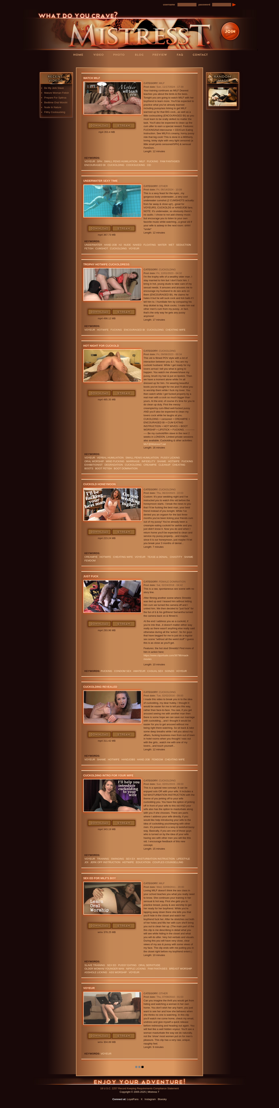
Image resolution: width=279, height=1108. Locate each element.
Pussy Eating (127, 965)
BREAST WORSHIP (180, 968)
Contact (201, 55)
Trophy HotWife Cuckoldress (106, 264)
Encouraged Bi (95, 165)
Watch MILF (91, 78)
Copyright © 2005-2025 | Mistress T (139, 1091)
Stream (124, 125)
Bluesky (162, 1099)
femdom (90, 560)
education (143, 862)
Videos (99, 55)
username (169, 4)
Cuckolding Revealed (100, 686)
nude (127, 244)
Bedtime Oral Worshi (55, 102)
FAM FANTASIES (170, 161)
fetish (88, 248)
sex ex (130, 858)
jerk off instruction (105, 862)
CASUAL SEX (155, 671)
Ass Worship (118, 972)
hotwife (103, 329)
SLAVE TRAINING (94, 965)
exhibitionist (93, 464)
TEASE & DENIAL (157, 556)
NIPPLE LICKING (136, 968)
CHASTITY (176, 556)
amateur (139, 671)
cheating (178, 464)
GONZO (169, 671)
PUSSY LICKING (170, 457)
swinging (117, 858)
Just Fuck (91, 576)
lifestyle (183, 858)
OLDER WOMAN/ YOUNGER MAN (104, 968)
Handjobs (128, 759)
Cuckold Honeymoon (99, 484)
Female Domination (172, 581)
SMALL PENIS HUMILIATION (120, 161)
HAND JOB (110, 244)
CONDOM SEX (122, 671)
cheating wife (175, 329)
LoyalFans (100, 62)
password (204, 4)
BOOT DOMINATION (126, 468)
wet (171, 244)
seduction (183, 244)
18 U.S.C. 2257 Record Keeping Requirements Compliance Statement (139, 1088)
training (103, 858)
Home (79, 55)
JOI (86, 862)
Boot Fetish (103, 468)
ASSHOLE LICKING (95, 972)
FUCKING (152, 161)
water (162, 244)
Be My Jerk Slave (54, 88)
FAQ (181, 55)
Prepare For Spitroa (55, 97)
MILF (162, 83)
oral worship (94, 461)
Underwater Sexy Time (100, 180)
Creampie (150, 464)
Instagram (150, 1099)
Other (163, 186)
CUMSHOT (101, 248)
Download (99, 125)
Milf (142, 161)
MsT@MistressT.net (155, 444)
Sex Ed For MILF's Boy (99, 878)
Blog (140, 55)
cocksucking (135, 165)
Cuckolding (167, 269)
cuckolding (116, 165)
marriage (133, 461)
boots (88, 468)
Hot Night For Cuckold (101, 345)
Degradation (114, 464)
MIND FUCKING (115, 461)
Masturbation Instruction (156, 858)
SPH (99, 161)
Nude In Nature (52, 107)
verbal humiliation (110, 457)
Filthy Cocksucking (54, 112)
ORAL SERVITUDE (149, 965)
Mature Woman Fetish (56, 92)
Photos (120, 55)
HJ (120, 244)
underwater (93, 244)
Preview (160, 55)
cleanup (164, 464)
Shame (161, 461)
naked (137, 244)
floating (149, 244)
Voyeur (89, 161)
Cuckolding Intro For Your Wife (108, 775)
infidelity (148, 461)
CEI (149, 165)
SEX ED (111, 965)
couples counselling (167, 862)
